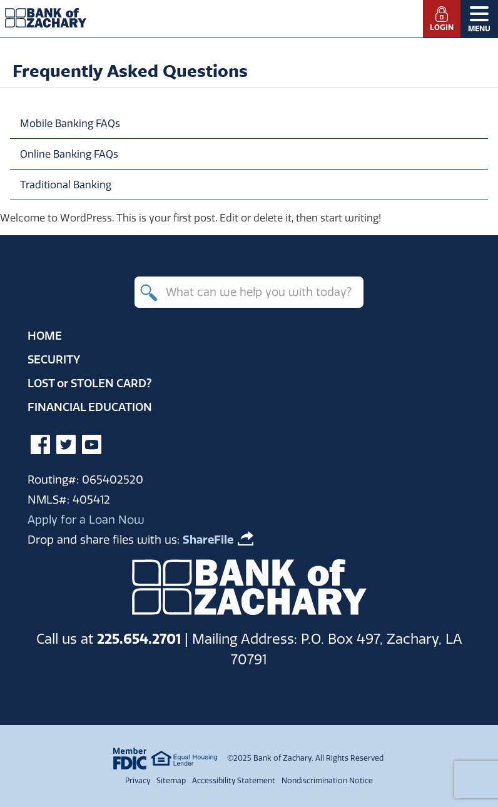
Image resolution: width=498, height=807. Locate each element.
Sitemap (171, 780)
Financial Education (90, 407)
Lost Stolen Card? (90, 383)
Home (45, 335)
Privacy (137, 780)
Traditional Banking (65, 184)
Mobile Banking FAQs (70, 123)
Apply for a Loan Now (86, 519)
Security (54, 359)
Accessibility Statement (233, 780)
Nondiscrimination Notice (327, 780)
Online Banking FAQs (69, 154)
